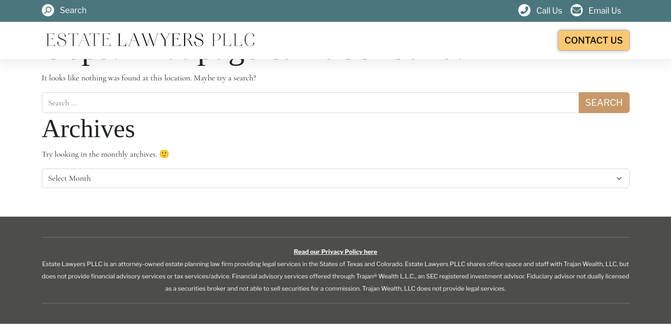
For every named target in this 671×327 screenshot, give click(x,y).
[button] (64, 11)
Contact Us (594, 40)
